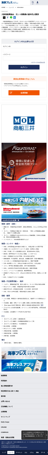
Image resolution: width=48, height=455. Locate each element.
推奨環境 (4, 375)
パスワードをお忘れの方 (38, 62)
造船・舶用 (5, 296)
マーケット (19, 452)
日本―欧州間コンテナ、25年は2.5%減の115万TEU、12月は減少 (22, 263)
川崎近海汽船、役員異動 (11, 331)
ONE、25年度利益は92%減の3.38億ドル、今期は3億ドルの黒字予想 (23, 246)
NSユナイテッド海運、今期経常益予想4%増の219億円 (19, 286)
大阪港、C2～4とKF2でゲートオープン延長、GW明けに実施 (21, 249)
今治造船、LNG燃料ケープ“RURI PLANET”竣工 (17, 312)
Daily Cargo (5, 422)
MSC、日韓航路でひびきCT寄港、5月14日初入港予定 (19, 256)
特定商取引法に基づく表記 (10, 391)
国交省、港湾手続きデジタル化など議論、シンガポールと (20, 254)
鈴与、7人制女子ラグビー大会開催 (13, 277)
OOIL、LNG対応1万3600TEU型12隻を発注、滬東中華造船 (20, 268)
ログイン (24, 67)
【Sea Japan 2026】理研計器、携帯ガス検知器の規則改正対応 (23, 305)
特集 (37, 452)
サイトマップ (5, 417)
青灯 (3, 340)
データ (43, 452)
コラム (32, 452)
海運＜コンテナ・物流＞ (10, 244)
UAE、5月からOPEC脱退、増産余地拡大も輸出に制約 (19, 291)
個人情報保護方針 (30, 436)
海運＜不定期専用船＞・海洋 (12, 281)
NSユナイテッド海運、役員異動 (13, 328)
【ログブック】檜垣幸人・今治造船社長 (15, 324)
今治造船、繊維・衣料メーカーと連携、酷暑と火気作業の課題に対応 (23, 303)
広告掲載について (7, 406)
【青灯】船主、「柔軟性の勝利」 (13, 343)
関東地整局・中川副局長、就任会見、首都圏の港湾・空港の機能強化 (23, 258)
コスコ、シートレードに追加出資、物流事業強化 (18, 270)
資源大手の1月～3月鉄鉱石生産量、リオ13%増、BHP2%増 (21, 289)
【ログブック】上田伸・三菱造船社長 (14, 319)
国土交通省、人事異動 (10, 326)
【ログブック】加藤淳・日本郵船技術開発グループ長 (19, 321)
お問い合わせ (5, 401)
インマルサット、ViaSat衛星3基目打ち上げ (16, 239)
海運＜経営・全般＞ (9, 224)
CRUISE (4, 427)
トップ (4, 452)
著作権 (3, 396)
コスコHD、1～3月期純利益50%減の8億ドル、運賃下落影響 (21, 261)
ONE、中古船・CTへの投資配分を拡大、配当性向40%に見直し (22, 251)
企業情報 (4, 411)
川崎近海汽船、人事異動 (11, 333)
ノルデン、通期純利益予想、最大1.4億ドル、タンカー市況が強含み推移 (24, 284)
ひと (3, 316)
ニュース (10, 452)
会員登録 (24, 93)
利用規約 (4, 381)
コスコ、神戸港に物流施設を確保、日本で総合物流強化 (20, 266)
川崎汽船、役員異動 (9, 336)
